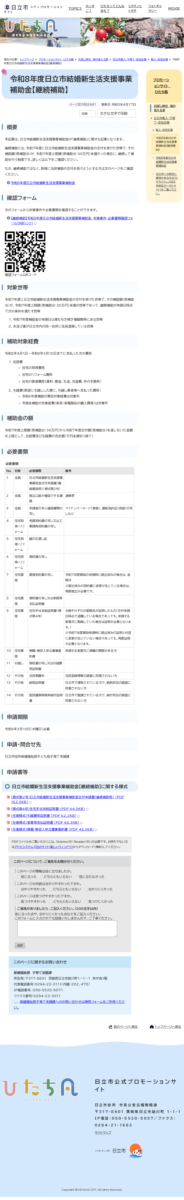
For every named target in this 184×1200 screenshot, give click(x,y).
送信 (20, 948)
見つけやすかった (33, 904)
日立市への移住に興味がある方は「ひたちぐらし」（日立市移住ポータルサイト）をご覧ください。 (167, 175)
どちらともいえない (58, 879)
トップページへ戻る (168, 1029)
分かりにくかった (100, 892)
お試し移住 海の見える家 (93, 62)
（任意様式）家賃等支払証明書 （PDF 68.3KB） (47, 825)
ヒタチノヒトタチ (135, 8)
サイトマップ (103, 1135)
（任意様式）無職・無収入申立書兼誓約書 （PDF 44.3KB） (54, 832)
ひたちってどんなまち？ (112, 8)
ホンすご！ (90, 8)
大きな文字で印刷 (113, 116)
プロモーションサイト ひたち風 (56, 62)
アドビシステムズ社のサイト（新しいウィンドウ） (44, 849)
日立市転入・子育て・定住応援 (130, 62)
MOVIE (174, 8)
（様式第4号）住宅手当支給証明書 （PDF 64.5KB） (49, 811)
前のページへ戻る (126, 1029)
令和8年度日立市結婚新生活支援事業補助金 (43, 185)
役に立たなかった (92, 879)
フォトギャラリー (155, 8)
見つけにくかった (100, 904)
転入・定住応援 (159, 62)
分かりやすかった (33, 892)
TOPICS (75, 8)
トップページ (27, 62)
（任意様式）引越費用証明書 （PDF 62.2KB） (45, 818)
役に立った (29, 879)
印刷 (84, 116)
